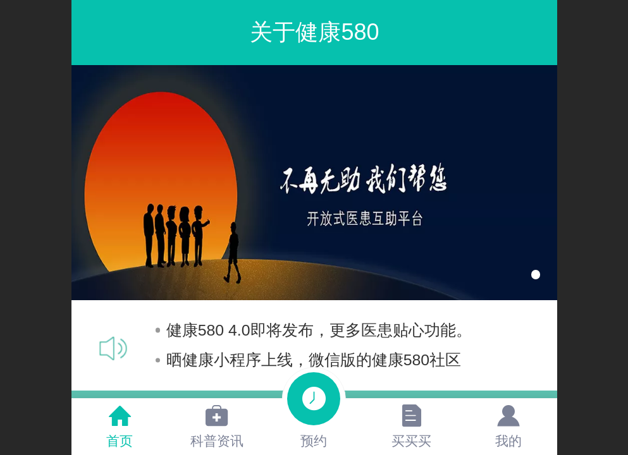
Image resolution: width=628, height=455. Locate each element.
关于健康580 (314, 32)
